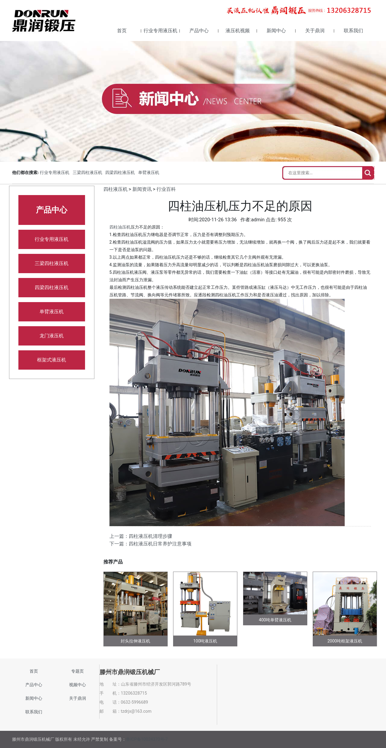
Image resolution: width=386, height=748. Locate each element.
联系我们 (353, 30)
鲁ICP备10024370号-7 (147, 739)
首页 (122, 30)
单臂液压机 (148, 172)
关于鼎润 (314, 30)
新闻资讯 (142, 189)
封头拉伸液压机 (135, 641)
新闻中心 (276, 30)
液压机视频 (238, 30)
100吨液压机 (205, 641)
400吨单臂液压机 (275, 619)
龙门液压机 (52, 336)
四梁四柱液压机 (120, 172)
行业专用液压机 (160, 30)
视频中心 (77, 684)
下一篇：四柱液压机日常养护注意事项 (150, 544)
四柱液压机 (115, 189)
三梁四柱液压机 (87, 172)
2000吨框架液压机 (344, 641)
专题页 (77, 671)
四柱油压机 (120, 227)
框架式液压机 (51, 360)
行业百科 (166, 189)
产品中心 (199, 30)
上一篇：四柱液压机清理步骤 (140, 536)
